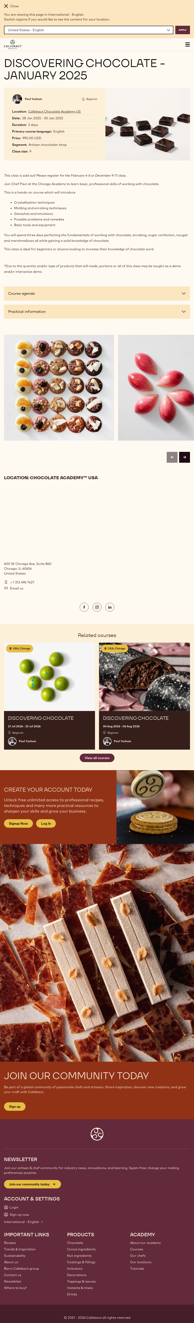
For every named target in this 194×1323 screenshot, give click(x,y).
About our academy (145, 1243)
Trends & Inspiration (20, 1249)
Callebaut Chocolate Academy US (54, 111)
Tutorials (137, 1268)
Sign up (14, 1107)
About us (11, 1262)
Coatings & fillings (81, 1262)
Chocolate (75, 1243)
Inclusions (75, 1268)
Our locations (140, 1262)
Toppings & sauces (81, 1281)
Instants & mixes (80, 1288)
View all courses (97, 758)
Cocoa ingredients (81, 1249)
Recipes (10, 1243)
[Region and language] (88, 30)
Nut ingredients (79, 1256)
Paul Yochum (33, 99)
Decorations (76, 1275)
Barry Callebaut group (21, 1268)
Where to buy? (15, 1288)
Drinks (72, 1294)
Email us (16, 588)
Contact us (12, 1275)
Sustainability (15, 1256)
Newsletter (12, 1281)
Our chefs (138, 1256)
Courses (136, 1249)
